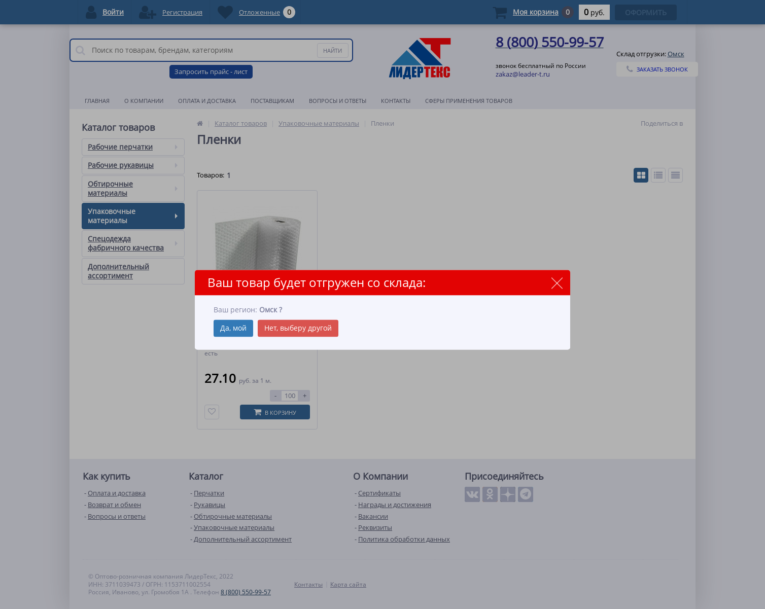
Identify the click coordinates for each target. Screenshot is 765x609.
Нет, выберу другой (298, 328)
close (556, 283)
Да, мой (233, 328)
